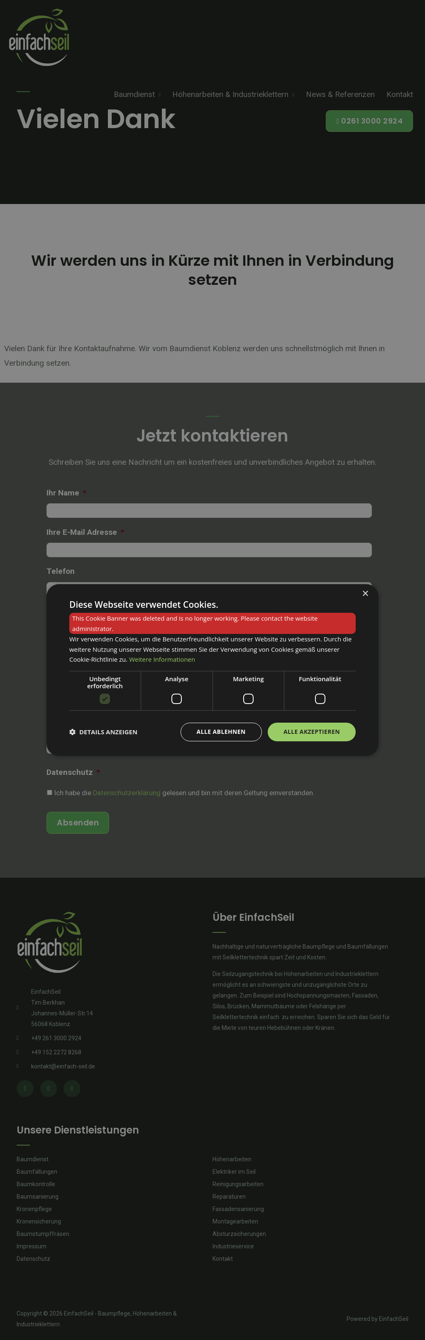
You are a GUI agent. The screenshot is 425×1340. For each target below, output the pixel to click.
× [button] (365, 594)
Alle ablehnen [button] (221, 732)
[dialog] (212, 670)
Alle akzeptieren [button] (311, 732)
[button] (103, 732)
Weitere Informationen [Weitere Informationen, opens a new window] (162, 659)
